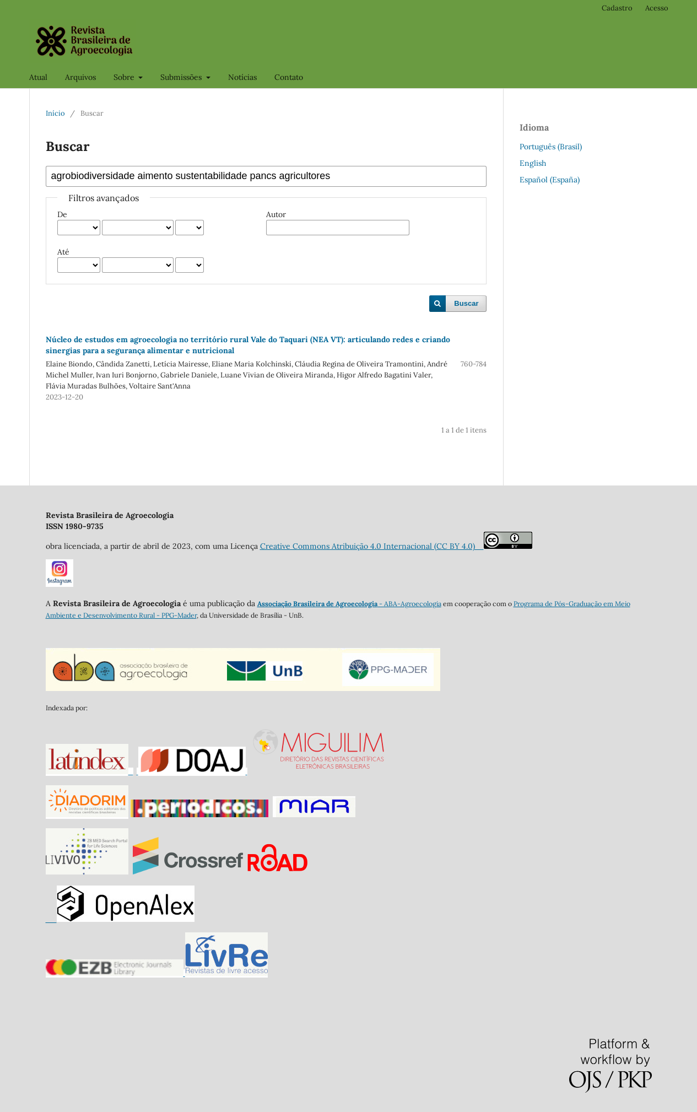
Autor (276, 214)
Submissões (182, 77)
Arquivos (80, 77)
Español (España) (550, 180)
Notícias (242, 77)
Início (55, 113)
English (533, 163)
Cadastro (617, 8)
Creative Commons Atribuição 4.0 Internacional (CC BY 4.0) (372, 546)
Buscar (466, 303)
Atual (38, 77)
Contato (288, 77)
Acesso (656, 8)
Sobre (125, 77)
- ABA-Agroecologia (409, 604)
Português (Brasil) (551, 147)
